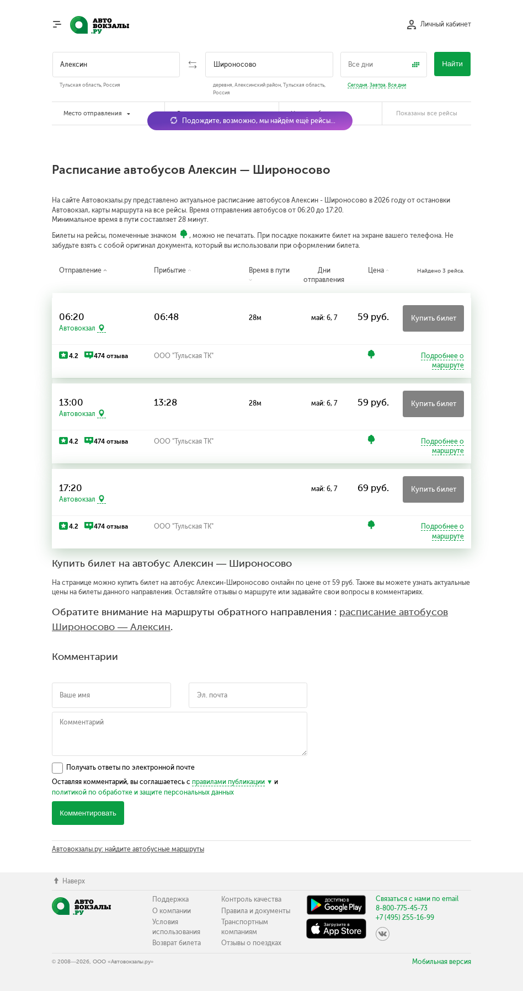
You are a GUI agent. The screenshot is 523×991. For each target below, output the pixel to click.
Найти (452, 64)
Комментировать (88, 813)
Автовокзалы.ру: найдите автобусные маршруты (128, 849)
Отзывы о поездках (251, 943)
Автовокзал (77, 328)
